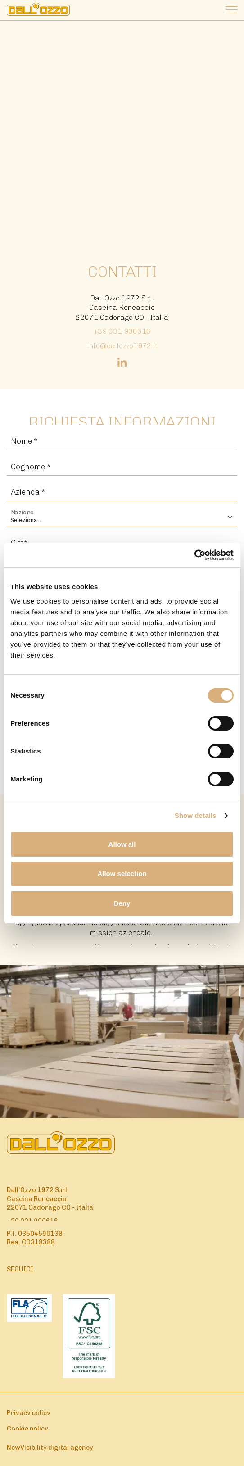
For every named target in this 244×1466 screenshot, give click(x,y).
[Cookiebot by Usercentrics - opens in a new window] (194, 555)
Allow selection (121, 873)
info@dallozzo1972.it (122, 345)
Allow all (122, 844)
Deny (122, 903)
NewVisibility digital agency (50, 1447)
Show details (196, 815)
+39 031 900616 (122, 331)
